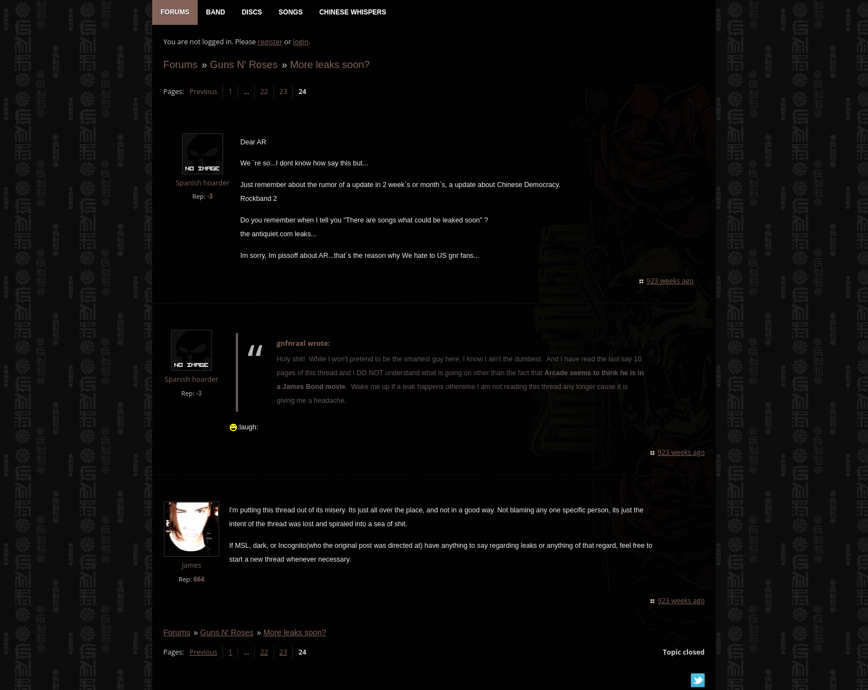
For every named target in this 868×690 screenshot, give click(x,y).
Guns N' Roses (243, 64)
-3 (210, 196)
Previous (203, 91)
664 (198, 579)
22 (264, 91)
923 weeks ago (670, 281)
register (270, 41)
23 (283, 91)
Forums (180, 64)
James (191, 565)
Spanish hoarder (203, 183)
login (300, 41)
